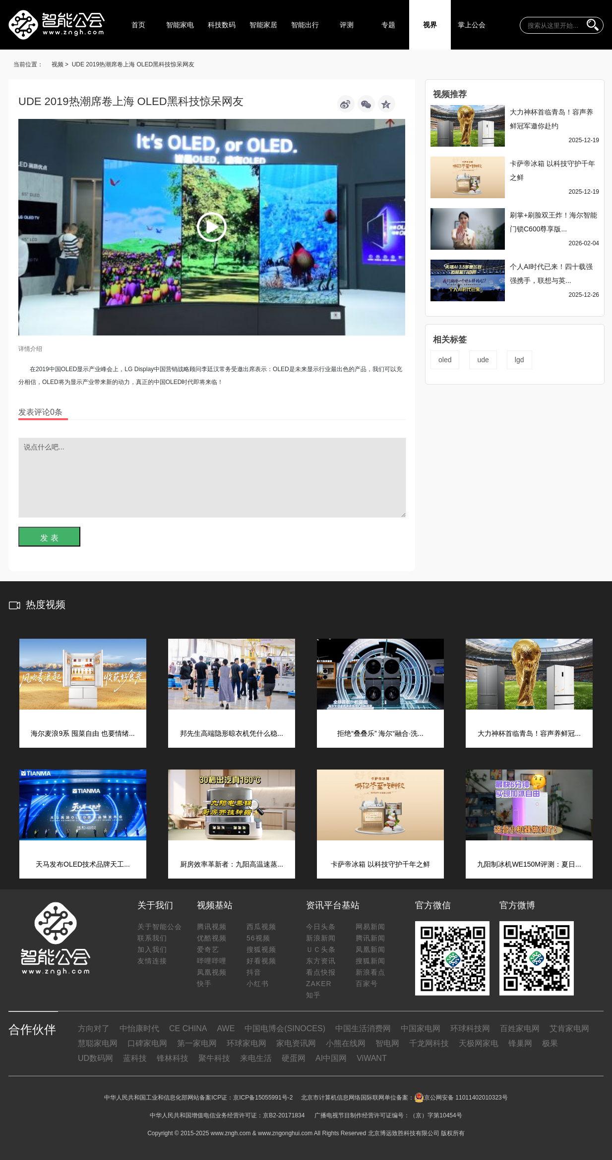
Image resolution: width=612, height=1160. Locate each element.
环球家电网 (246, 1043)
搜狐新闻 (370, 961)
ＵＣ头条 (321, 949)
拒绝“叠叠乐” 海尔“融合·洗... (380, 733)
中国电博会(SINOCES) (285, 1028)
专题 (388, 25)
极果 (550, 1043)
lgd (519, 360)
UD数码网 (95, 1058)
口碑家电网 (147, 1043)
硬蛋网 (294, 1058)
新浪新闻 (321, 938)
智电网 (387, 1043)
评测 (347, 25)
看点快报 (321, 972)
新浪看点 (370, 972)
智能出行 (305, 25)
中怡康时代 (139, 1028)
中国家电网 (420, 1028)
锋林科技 (172, 1058)
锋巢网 (520, 1043)
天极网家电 (478, 1043)
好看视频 (261, 961)
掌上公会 (472, 25)
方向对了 (94, 1028)
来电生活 (256, 1058)
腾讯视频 (212, 927)
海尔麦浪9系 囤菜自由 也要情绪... (82, 733)
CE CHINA (188, 1028)
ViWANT (371, 1058)
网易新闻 (370, 927)
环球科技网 (470, 1028)
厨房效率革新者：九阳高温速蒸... (231, 864)
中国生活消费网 (363, 1028)
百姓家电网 (520, 1028)
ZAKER (319, 984)
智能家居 (263, 25)
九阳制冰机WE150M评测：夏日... (529, 864)
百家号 (367, 984)
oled (444, 360)
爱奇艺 (208, 949)
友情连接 (152, 961)
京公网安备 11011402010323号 (461, 1098)
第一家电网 (197, 1043)
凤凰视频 (212, 972)
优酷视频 (212, 938)
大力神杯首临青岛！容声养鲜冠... (529, 733)
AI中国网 (331, 1058)
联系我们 (152, 938)
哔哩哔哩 (212, 961)
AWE (226, 1028)
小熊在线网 (346, 1043)
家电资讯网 (296, 1043)
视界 (430, 25)
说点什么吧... (212, 478)
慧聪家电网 (98, 1043)
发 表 (49, 538)
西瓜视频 (261, 927)
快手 (204, 984)
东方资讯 (321, 961)
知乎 (313, 995)
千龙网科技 (429, 1043)
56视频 (258, 938)
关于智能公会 (159, 927)
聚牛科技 (214, 1058)
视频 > (60, 64)
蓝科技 (135, 1058)
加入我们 (152, 949)
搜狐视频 (261, 949)
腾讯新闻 (370, 938)
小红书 (257, 984)
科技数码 (222, 25)
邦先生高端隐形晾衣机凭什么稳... (231, 733)
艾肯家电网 (569, 1028)
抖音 (253, 972)
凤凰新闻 (370, 949)
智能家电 (180, 25)
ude (483, 360)
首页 (138, 25)
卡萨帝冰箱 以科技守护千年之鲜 (380, 864)
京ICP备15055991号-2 (263, 1097)
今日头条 (321, 927)
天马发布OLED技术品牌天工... (83, 864)
